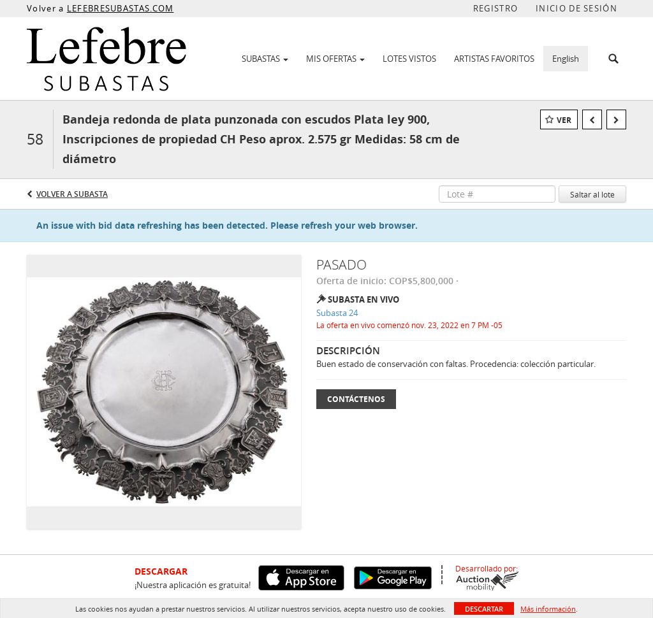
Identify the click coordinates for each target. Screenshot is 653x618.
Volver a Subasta (72, 194)
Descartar (484, 609)
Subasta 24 (337, 313)
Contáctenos (356, 399)
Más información (548, 609)
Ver (564, 120)
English (565, 58)
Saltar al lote (592, 194)
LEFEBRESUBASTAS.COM (120, 8)
